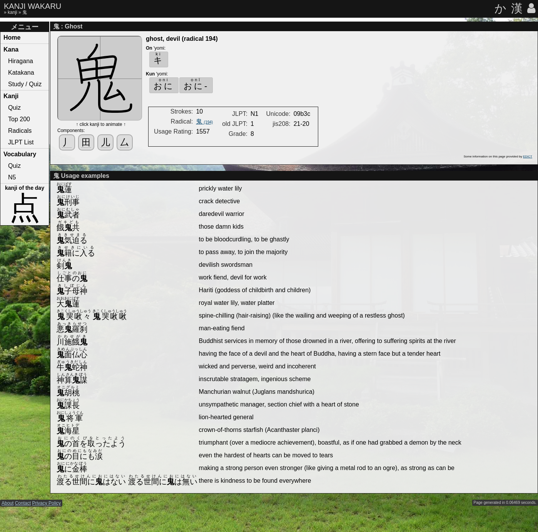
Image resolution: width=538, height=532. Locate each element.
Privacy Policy (46, 503)
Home (11, 37)
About (7, 503)
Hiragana (20, 61)
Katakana (21, 72)
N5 (12, 177)
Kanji (10, 96)
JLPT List (20, 142)
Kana (10, 49)
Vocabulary (19, 154)
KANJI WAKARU (32, 6)
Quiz (14, 107)
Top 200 (19, 119)
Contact (23, 503)
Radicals (20, 130)
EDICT (527, 156)
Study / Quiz (25, 84)
